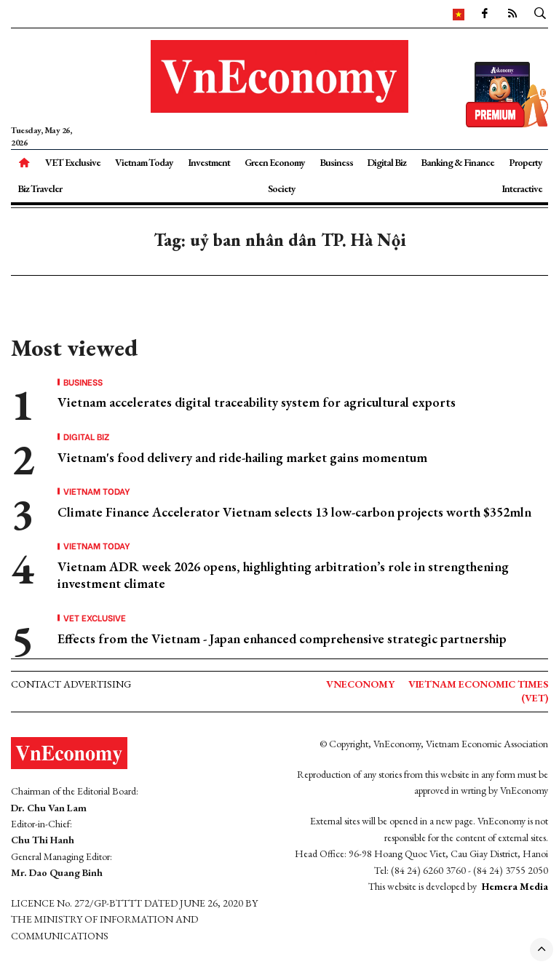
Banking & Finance (457, 162)
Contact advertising (71, 684)
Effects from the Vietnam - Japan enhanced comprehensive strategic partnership (282, 638)
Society (282, 188)
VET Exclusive (72, 162)
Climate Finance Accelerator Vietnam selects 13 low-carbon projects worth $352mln (294, 512)
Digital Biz (386, 162)
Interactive (521, 188)
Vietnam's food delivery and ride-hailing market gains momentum (242, 457)
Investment (209, 162)
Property (525, 162)
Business (336, 162)
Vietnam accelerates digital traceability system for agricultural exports (257, 402)
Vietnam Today (144, 162)
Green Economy (275, 162)
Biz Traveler (39, 188)
